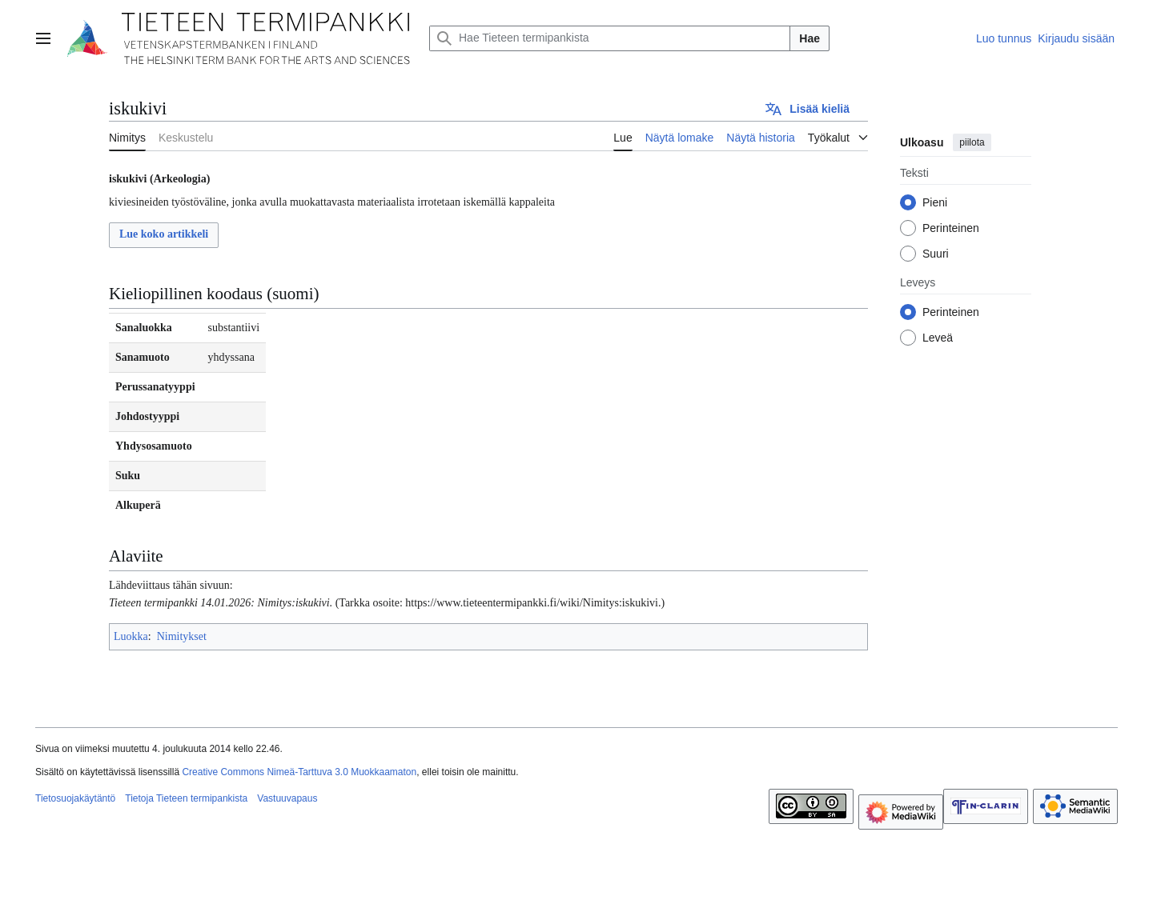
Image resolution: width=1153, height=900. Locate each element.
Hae (809, 38)
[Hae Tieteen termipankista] (609, 38)
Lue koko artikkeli (163, 234)
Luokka (131, 636)
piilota (971, 142)
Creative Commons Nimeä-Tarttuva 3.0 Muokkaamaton (299, 772)
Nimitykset (182, 636)
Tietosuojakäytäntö (75, 798)
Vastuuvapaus (287, 798)
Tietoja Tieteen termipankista (186, 798)
